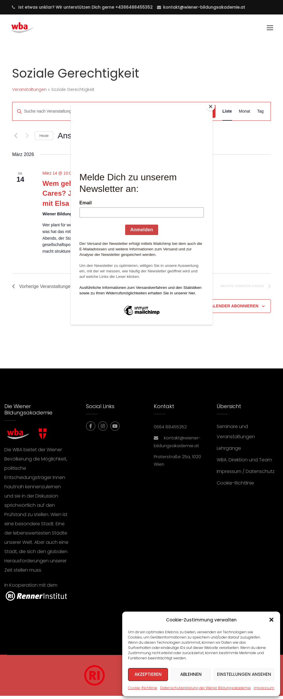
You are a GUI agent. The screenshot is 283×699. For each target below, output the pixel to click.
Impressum (264, 687)
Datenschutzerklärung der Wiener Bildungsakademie (205, 687)
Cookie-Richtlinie (142, 687)
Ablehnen (191, 674)
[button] (271, 620)
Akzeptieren (148, 674)
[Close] (211, 106)
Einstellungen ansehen (244, 674)
